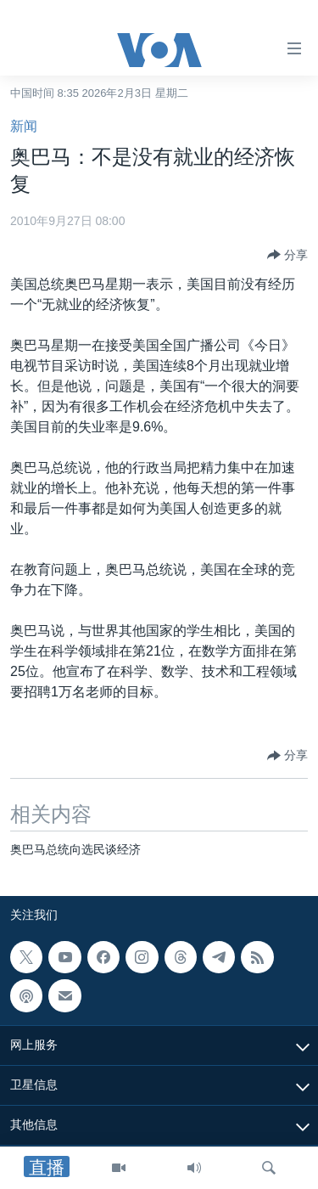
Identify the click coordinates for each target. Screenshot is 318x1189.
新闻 (23, 126)
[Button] (287, 255)
